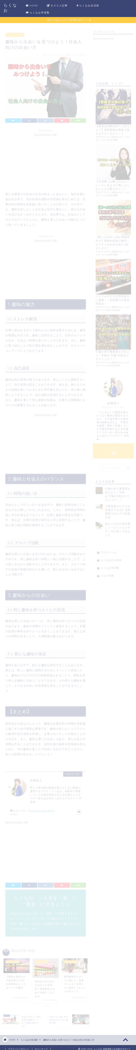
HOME (32, 5)
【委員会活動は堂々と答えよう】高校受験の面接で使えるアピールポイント (113, 128)
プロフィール (109, 550)
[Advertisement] (45, 160)
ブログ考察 (107, 574)
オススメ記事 (57, 5)
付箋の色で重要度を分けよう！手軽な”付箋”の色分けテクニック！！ (113, 354)
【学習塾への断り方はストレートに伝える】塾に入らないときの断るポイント (113, 183)
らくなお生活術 (87, 5)
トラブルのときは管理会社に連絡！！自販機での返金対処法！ (113, 298)
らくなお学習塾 (38, 12)
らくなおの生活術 (15, 33)
